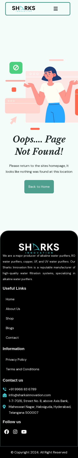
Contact (12, 337)
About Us (13, 309)
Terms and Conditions (22, 369)
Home (10, 299)
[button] (55, 9)
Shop (10, 318)
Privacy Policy (16, 359)
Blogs (10, 328)
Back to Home (39, 187)
